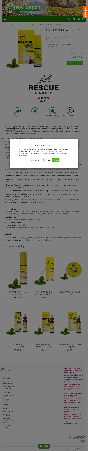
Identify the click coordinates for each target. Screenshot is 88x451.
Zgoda (55, 160)
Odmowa (46, 160)
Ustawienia (35, 160)
